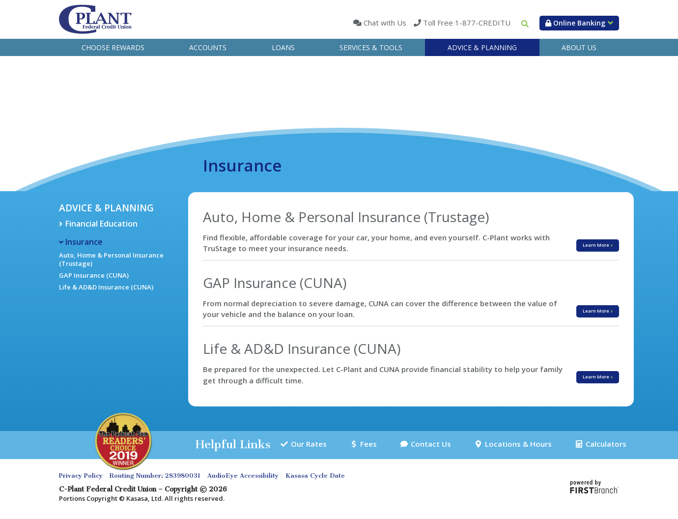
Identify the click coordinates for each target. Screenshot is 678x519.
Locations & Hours (515, 444)
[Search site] (525, 23)
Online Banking (575, 23)
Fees (367, 444)
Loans (283, 47)
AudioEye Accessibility (243, 476)
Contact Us (428, 444)
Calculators (603, 444)
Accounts (207, 47)
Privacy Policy (81, 476)
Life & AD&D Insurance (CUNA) (106, 287)
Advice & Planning (482, 47)
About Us (579, 47)
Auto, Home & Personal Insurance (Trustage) (111, 259)
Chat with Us (384, 23)
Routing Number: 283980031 (155, 476)
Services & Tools (370, 47)
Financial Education (101, 223)
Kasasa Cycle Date (315, 476)
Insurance (84, 241)
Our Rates (311, 444)
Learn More (609, 241)
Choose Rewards (113, 47)
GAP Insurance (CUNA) (94, 275)
